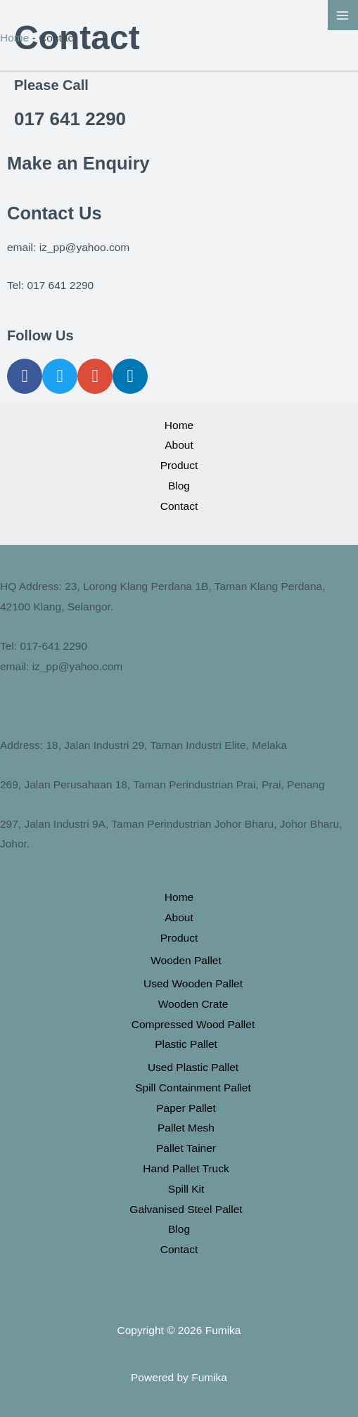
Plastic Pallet (186, 1044)
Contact (179, 506)
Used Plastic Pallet (193, 1067)
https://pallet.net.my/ (179, 706)
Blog (179, 486)
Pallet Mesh (186, 1128)
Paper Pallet (185, 1108)
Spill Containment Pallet (193, 1088)
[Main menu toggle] (343, 15)
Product (179, 465)
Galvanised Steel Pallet (185, 1209)
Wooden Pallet (186, 960)
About (179, 445)
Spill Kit (186, 1189)
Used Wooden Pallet (193, 983)
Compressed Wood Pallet (193, 1024)
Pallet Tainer (186, 1148)
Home (14, 38)
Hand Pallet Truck (186, 1168)
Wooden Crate (193, 1004)
